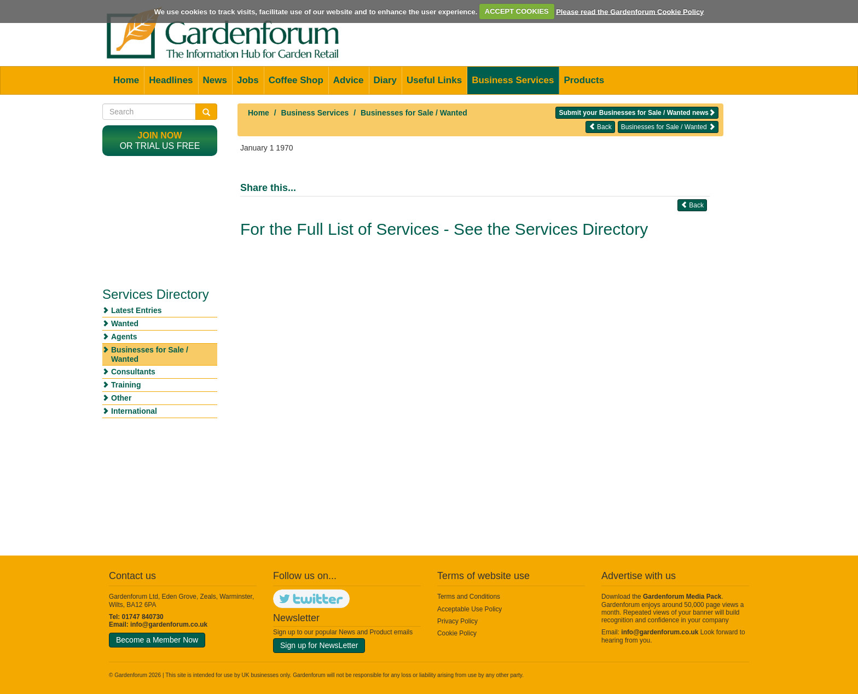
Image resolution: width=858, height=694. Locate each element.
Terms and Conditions (468, 596)
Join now (160, 135)
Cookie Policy (457, 633)
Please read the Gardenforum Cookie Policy (630, 11)
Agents (124, 336)
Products (584, 80)
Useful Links (434, 80)
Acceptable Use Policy (469, 609)
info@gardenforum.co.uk (168, 624)
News (215, 80)
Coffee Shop (296, 80)
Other (121, 398)
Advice (348, 80)
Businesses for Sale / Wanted (414, 112)
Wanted (124, 323)
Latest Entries (136, 310)
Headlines (171, 80)
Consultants (133, 371)
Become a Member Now (157, 639)
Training (126, 384)
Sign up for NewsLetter (319, 645)
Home (126, 80)
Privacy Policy (457, 621)
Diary (385, 80)
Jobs (248, 80)
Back (600, 127)
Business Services (513, 80)
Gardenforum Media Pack (682, 596)
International (134, 411)
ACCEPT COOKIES (517, 11)
